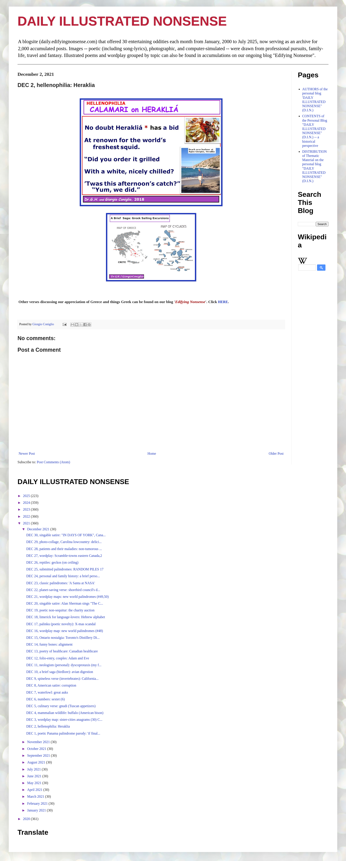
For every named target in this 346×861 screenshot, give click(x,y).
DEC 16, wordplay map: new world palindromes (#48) (64, 631)
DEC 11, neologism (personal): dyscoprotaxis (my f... (63, 665)
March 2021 (36, 796)
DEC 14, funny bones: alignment (49, 644)
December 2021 (38, 529)
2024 (27, 502)
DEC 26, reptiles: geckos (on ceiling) (52, 562)
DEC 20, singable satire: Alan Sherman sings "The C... (64, 603)
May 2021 (34, 783)
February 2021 (38, 803)
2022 (27, 516)
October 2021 (37, 749)
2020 (27, 819)
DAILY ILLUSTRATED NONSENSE (122, 21)
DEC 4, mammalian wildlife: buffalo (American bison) (64, 713)
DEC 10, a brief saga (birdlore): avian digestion (59, 672)
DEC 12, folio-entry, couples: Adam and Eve (57, 658)
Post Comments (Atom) (53, 462)
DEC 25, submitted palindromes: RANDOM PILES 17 (64, 569)
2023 (27, 509)
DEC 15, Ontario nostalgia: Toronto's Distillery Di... (63, 637)
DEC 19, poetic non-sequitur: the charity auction (60, 610)
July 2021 (34, 769)
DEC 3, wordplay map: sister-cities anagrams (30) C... (64, 719)
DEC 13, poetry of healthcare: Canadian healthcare (62, 651)
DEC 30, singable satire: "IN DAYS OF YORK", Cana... (66, 535)
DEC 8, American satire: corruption (51, 685)
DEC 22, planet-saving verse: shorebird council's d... (63, 590)
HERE (223, 302)
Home (152, 453)
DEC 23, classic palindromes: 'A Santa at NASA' (60, 583)
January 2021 (37, 810)
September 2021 (39, 755)
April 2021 (35, 790)
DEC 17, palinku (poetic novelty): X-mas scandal (61, 624)
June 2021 (34, 776)
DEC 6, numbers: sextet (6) (45, 699)
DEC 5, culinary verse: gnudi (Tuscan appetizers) (60, 706)
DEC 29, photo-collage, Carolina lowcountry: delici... (64, 542)
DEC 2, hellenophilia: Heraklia (48, 726)
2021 (27, 523)
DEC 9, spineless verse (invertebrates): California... (62, 678)
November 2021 (39, 742)
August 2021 (36, 762)
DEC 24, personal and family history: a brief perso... (63, 576)
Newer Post (27, 453)
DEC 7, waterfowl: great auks (47, 692)
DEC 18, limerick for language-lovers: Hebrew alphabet (65, 617)
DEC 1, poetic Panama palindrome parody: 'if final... (63, 733)
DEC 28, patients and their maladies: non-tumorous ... (64, 549)
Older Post (276, 453)
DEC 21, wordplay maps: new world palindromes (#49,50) (67, 596)
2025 (27, 496)
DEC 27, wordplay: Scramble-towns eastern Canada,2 (64, 555)
